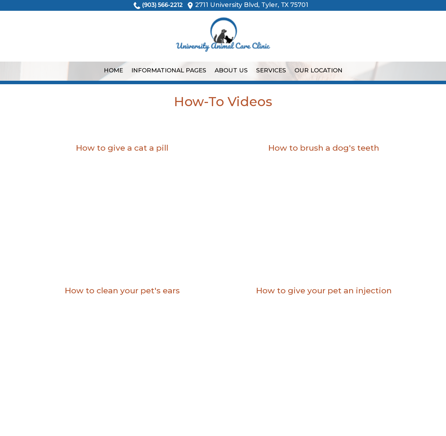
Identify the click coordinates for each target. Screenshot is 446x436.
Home (113, 70)
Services (271, 70)
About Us (231, 70)
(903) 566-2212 (162, 5)
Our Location (318, 70)
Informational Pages (168, 70)
